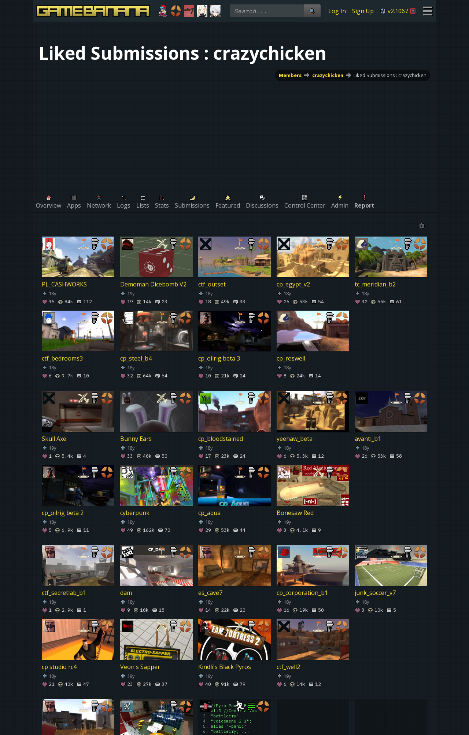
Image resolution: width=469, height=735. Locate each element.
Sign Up (363, 11)
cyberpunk (134, 513)
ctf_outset (212, 284)
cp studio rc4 (59, 667)
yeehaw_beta (295, 439)
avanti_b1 (368, 439)
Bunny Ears (136, 439)
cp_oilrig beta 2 (63, 513)
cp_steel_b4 (136, 358)
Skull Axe (54, 439)
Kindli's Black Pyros (224, 667)
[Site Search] (312, 10)
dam (126, 593)
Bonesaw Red (295, 513)
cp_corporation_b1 (302, 593)
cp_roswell (291, 358)
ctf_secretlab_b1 (64, 593)
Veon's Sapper (140, 667)
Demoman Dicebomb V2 (153, 284)
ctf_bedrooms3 (62, 358)
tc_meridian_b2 (375, 284)
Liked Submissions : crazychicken (390, 75)
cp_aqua (209, 513)
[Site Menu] (427, 11)
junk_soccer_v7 (375, 593)
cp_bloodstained (220, 439)
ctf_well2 (288, 667)
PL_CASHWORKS (64, 284)
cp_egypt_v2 (293, 284)
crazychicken (327, 75)
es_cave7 (210, 593)
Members (290, 75)
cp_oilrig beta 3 (219, 358)
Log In (337, 11)
